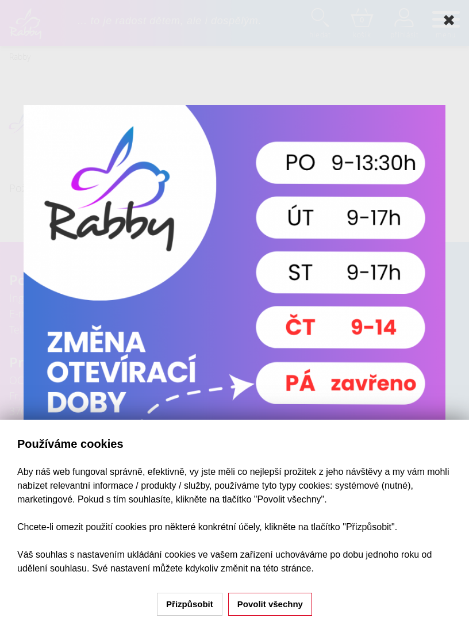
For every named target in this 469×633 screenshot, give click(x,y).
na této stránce (281, 568)
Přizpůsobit (189, 604)
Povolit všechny (270, 604)
